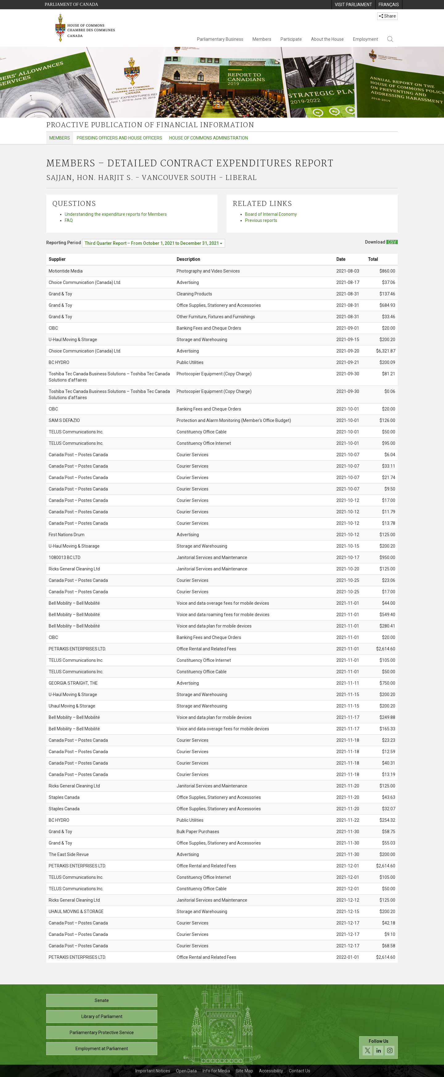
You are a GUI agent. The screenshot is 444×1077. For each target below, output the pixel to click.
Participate (291, 39)
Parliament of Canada (71, 4)
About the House (327, 39)
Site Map (244, 1070)
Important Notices (152, 1070)
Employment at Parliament (102, 1048)
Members (262, 39)
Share (387, 16)
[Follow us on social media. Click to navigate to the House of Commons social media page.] (378, 1047)
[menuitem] (353, 4)
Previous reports (261, 220)
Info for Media (216, 1070)
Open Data (186, 1070)
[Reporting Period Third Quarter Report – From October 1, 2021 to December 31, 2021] (153, 243)
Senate (102, 1000)
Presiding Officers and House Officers (119, 138)
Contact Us (299, 1070)
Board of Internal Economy (271, 214)
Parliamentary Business (220, 39)
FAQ (69, 220)
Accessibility (271, 1070)
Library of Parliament (101, 1016)
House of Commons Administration (208, 138)
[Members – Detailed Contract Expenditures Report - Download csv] (392, 242)
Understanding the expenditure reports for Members (116, 214)
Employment (365, 39)
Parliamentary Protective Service (102, 1032)
